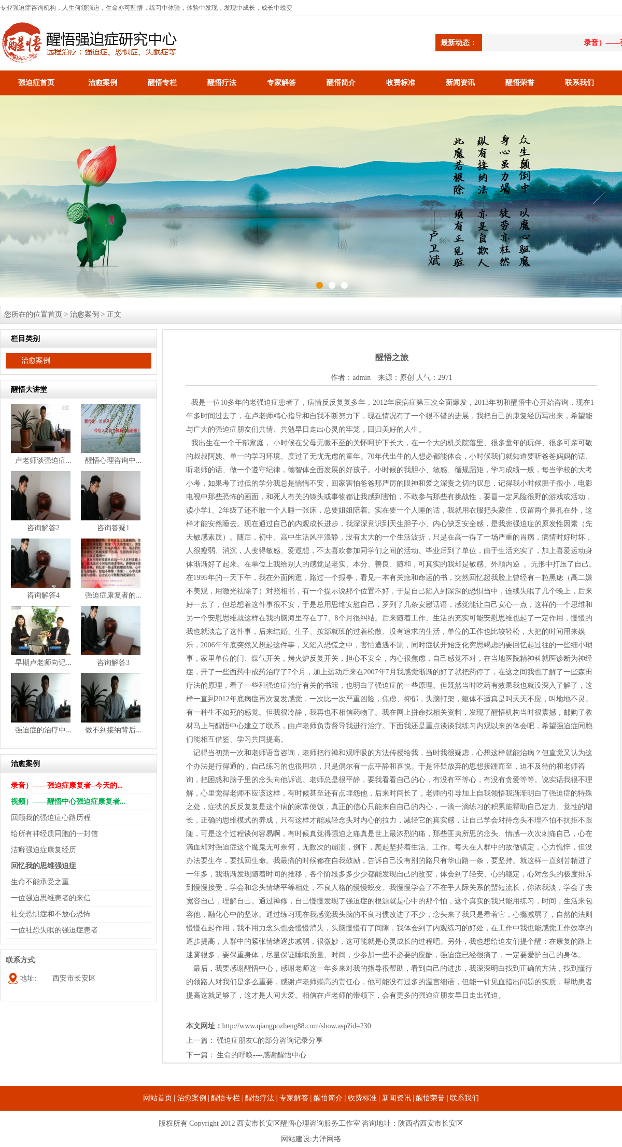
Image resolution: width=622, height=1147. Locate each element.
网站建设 (295, 1139)
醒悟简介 (341, 83)
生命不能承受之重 (40, 882)
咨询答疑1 (113, 528)
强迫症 (267, 402)
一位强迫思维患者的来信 (51, 898)
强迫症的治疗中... (43, 730)
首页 (55, 314)
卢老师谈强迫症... (43, 460)
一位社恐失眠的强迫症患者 (54, 930)
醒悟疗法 (221, 83)
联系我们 (579, 83)
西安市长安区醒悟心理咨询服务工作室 (298, 1123)
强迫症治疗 (284, 685)
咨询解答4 (43, 595)
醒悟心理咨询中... (113, 460)
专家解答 (281, 83)
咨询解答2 (43, 528)
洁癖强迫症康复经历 (43, 850)
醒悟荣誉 (519, 83)
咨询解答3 (113, 663)
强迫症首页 (36, 83)
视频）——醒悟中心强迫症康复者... (68, 801)
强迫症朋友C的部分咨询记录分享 (270, 1040)
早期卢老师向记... (43, 663)
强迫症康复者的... (113, 595)
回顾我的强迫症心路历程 (51, 818)
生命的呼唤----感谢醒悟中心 (261, 1055)
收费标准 (400, 83)
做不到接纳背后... (113, 730)
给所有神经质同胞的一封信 (54, 834)
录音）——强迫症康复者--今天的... (67, 785)
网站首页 (157, 1098)
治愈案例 (102, 83)
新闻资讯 (460, 83)
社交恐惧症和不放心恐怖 (51, 914)
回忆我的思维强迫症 (43, 866)
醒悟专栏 (162, 83)
